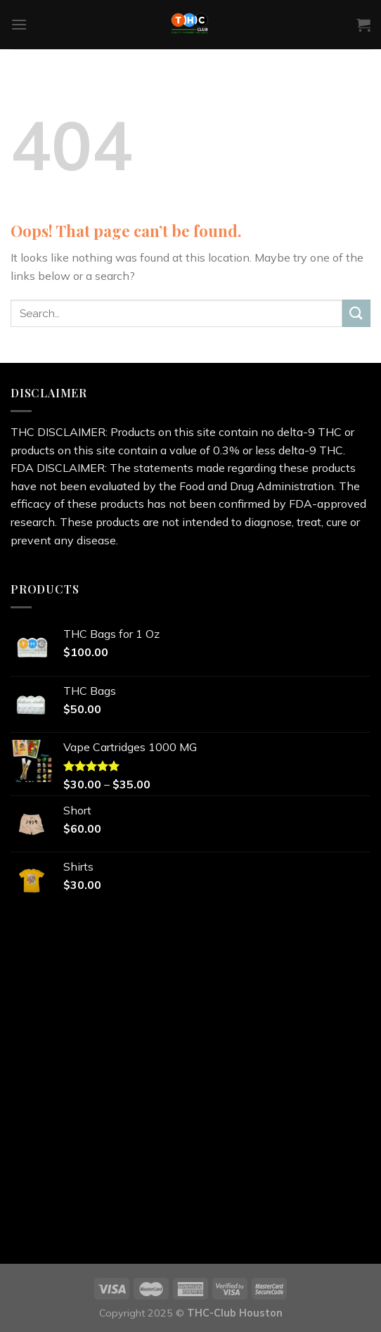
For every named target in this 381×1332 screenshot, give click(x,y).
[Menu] (19, 24)
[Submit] (356, 313)
